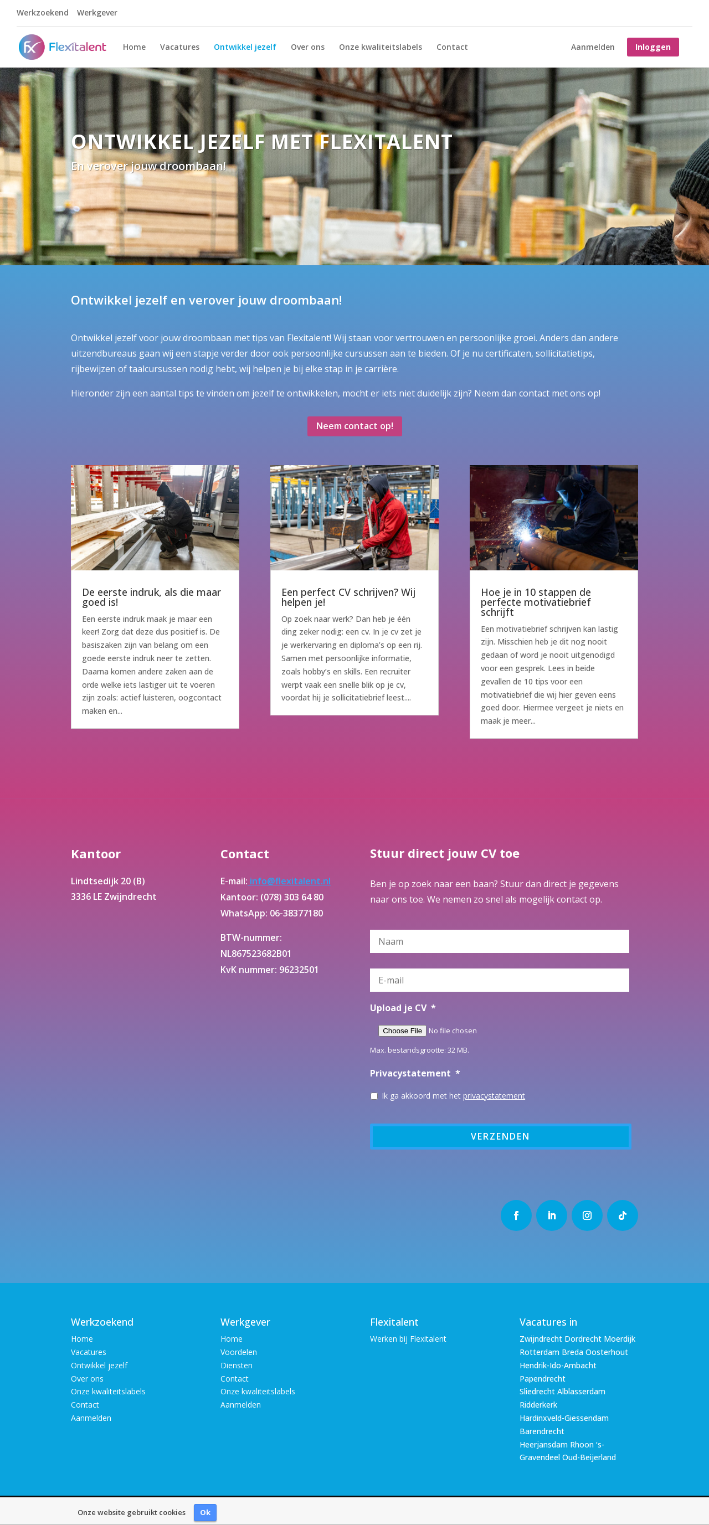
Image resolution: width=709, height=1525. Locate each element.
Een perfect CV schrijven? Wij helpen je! (348, 597)
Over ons (308, 47)
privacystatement (494, 1095)
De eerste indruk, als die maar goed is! (151, 597)
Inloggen (653, 47)
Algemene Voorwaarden (261, 1510)
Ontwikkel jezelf (245, 47)
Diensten (236, 1365)
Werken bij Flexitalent (408, 1338)
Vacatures (179, 47)
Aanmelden (593, 47)
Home (134, 47)
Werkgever (97, 13)
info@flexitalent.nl (289, 881)
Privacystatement (415, 1073)
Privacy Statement (392, 1510)
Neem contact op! (354, 426)
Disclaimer (332, 1510)
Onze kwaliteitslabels (380, 47)
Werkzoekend (43, 13)
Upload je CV (403, 1008)
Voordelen (238, 1352)
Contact (452, 47)
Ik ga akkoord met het (453, 1095)
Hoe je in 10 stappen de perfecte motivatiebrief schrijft (536, 602)
